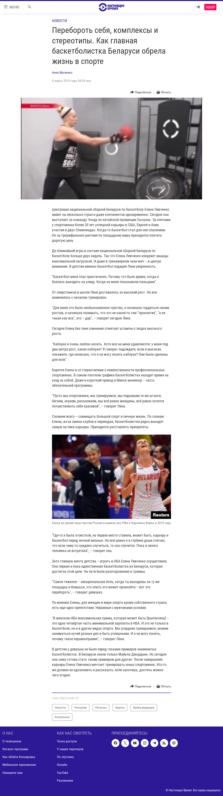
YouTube (62, 772)
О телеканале (11, 741)
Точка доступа (67, 741)
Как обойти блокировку (18, 757)
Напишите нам (12, 772)
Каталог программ (15, 749)
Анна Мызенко (62, 72)
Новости (59, 21)
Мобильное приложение (19, 765)
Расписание (65, 780)
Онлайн (62, 765)
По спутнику (65, 757)
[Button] (140, 92)
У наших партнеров (70, 749)
